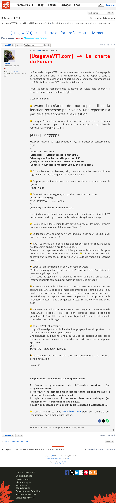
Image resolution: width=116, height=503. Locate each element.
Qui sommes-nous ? (25, 472)
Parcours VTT (24, 5)
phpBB (52, 456)
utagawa (19, 38)
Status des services (25, 498)
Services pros (22, 479)
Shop (77, 5)
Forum (52, 5)
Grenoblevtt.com (72, 411)
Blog (40, 5)
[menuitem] (17, 18)
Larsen (7, 64)
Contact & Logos (24, 476)
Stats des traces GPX (26, 494)
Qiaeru (68, 458)
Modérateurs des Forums (35, 38)
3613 (16, 71)
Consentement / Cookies (28, 491)
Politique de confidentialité (23, 486)
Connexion (110, 5)
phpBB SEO (62, 462)
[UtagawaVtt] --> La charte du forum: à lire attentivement (58, 32)
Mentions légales (24, 482)
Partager (65, 5)
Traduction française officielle (55, 458)
